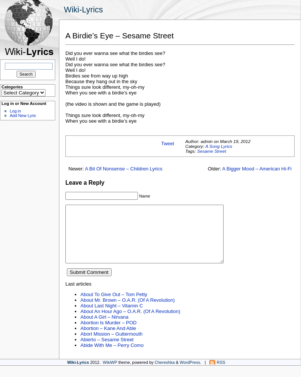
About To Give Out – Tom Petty (113, 306)
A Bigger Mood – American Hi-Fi (257, 169)
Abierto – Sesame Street (106, 351)
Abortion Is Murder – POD (108, 334)
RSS (221, 373)
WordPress (190, 373)
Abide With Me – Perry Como (112, 356)
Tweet (167, 143)
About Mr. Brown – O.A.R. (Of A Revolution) (127, 311)
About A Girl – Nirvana (104, 328)
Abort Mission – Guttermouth (111, 345)
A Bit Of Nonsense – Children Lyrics (123, 169)
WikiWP (110, 373)
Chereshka (165, 373)
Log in (15, 111)
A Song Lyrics (218, 146)
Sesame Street (211, 151)
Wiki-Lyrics (83, 9)
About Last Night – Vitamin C (111, 317)
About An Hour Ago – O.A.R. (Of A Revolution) (130, 322)
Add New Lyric (23, 115)
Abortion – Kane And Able (108, 339)
